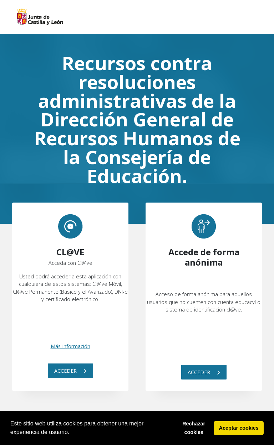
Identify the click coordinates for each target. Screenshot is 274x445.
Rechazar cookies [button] (193, 428)
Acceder (70, 370)
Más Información (70, 346)
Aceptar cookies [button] (239, 428)
